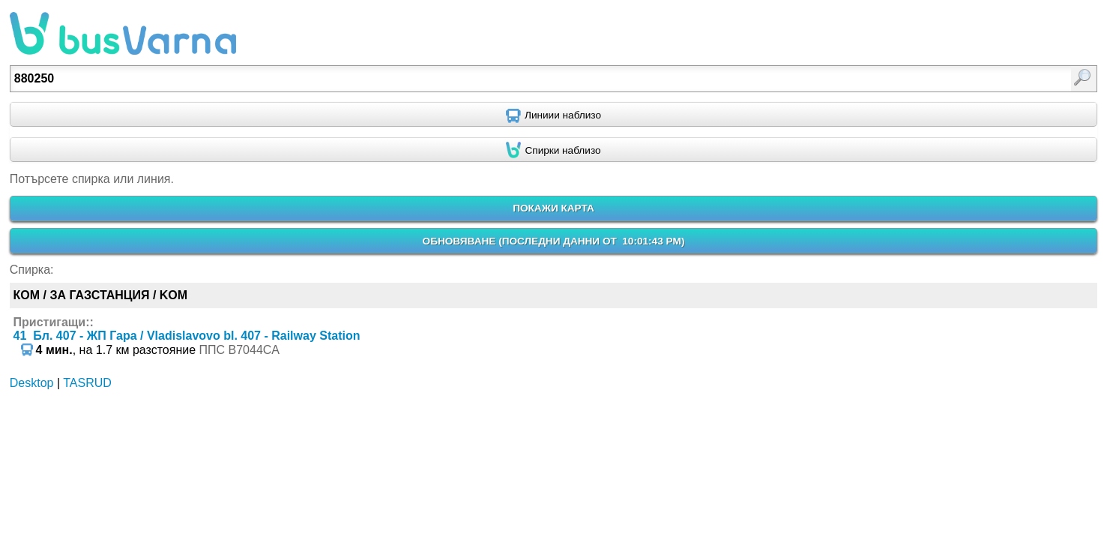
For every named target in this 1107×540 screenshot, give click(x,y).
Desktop (32, 382)
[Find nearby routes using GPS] (553, 115)
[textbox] (474, 78)
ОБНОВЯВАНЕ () (554, 241)
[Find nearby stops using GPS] (553, 150)
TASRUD (87, 382)
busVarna (123, 34)
